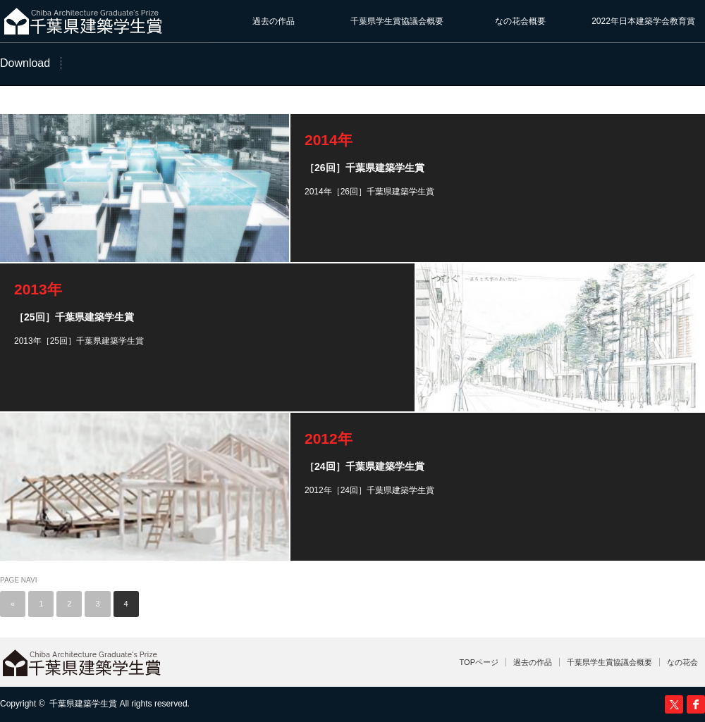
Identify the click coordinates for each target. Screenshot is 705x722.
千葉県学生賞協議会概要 (396, 21)
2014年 (328, 140)
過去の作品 (273, 21)
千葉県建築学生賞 (83, 704)
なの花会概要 (520, 21)
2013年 (38, 289)
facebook (696, 704)
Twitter (674, 704)
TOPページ (479, 662)
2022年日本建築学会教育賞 (643, 21)
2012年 (328, 438)
